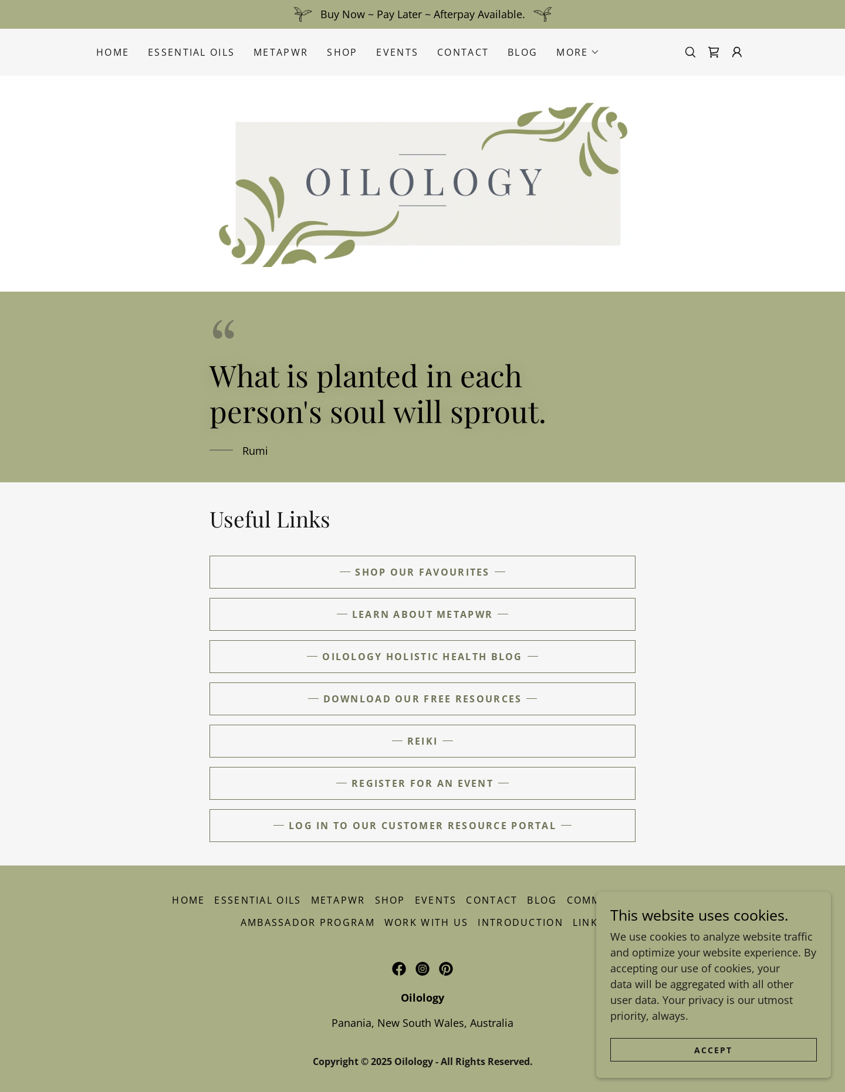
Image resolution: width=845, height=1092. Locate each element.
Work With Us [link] (426, 922)
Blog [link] (523, 52)
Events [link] (397, 52)
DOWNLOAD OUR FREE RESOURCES (422, 698)
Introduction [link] (520, 922)
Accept (713, 1050)
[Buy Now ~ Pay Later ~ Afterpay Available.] (422, 14)
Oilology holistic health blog (422, 656)
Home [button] (188, 900)
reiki (422, 741)
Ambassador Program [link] (308, 922)
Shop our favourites (422, 572)
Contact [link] (463, 52)
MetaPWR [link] (281, 52)
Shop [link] (342, 52)
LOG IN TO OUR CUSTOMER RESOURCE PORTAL (422, 825)
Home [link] (112, 52)
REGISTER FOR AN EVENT (422, 783)
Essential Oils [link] (191, 52)
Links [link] (588, 922)
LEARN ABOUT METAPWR (422, 614)
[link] (713, 52)
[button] (578, 52)
